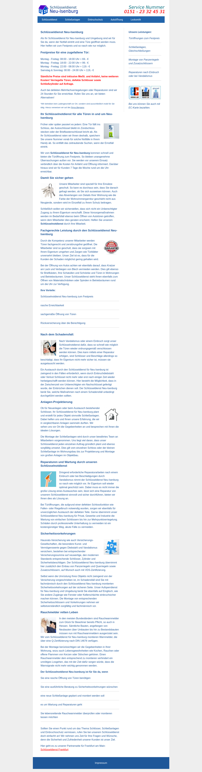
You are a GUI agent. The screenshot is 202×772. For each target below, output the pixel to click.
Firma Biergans (77, 107)
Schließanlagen (72, 19)
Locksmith (136, 19)
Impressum (101, 763)
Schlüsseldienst (49, 19)
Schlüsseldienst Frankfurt (55, 749)
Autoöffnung (117, 19)
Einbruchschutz (95, 19)
